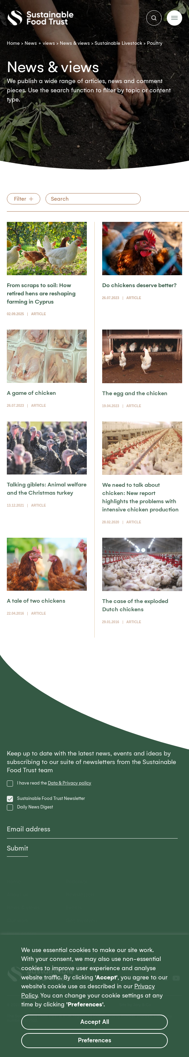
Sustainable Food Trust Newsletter (51, 798)
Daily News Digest (35, 807)
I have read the (54, 783)
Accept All (94, 1022)
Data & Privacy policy (69, 783)
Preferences (94, 1040)
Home (13, 43)
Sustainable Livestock (118, 43)
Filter (20, 199)
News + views (40, 43)
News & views (75, 43)
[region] (94, 996)
